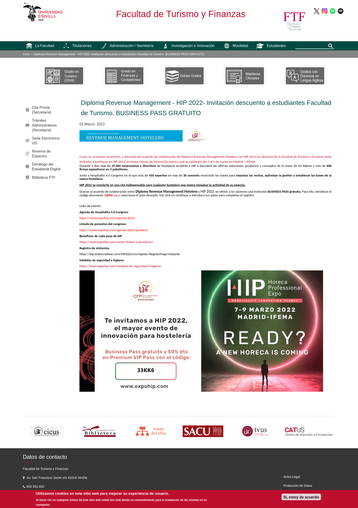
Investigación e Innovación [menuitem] (193, 46)
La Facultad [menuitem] (44, 46)
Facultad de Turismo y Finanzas (180, 14)
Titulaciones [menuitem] (82, 46)
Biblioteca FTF (43, 177)
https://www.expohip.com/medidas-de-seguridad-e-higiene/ (120, 266)
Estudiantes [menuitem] (276, 46)
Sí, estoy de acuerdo (301, 497)
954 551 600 (35, 486)
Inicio (26, 54)
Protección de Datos (297, 485)
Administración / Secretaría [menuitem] (131, 46)
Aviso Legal (291, 477)
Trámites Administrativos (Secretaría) (44, 125)
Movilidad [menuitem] (240, 46)
